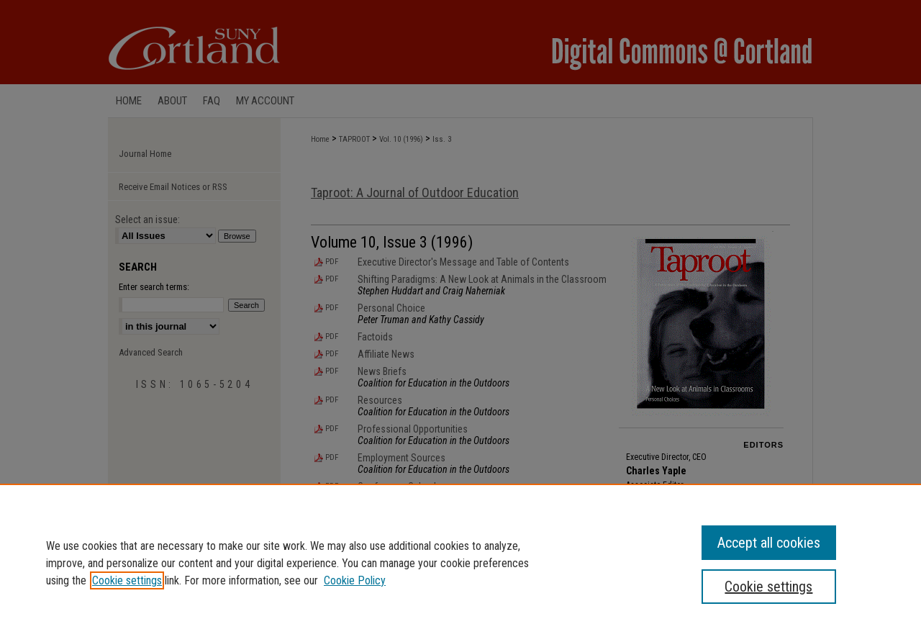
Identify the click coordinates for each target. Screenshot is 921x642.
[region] (460, 563)
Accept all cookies (768, 542)
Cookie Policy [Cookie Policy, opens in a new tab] (355, 580)
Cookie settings (127, 580)
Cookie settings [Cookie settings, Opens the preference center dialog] (768, 586)
